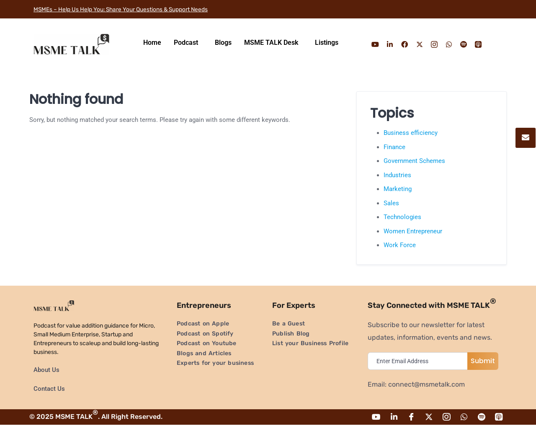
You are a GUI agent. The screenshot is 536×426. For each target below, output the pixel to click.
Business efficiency (411, 133)
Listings (326, 42)
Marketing (398, 189)
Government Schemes (414, 161)
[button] (188, 42)
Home (152, 42)
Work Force (400, 245)
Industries (397, 175)
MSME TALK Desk (271, 42)
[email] (420, 361)
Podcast (186, 42)
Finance (394, 147)
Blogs (223, 42)
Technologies (402, 217)
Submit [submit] (483, 361)
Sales (391, 203)
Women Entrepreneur (413, 231)
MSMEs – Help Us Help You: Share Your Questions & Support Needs (138, 9)
